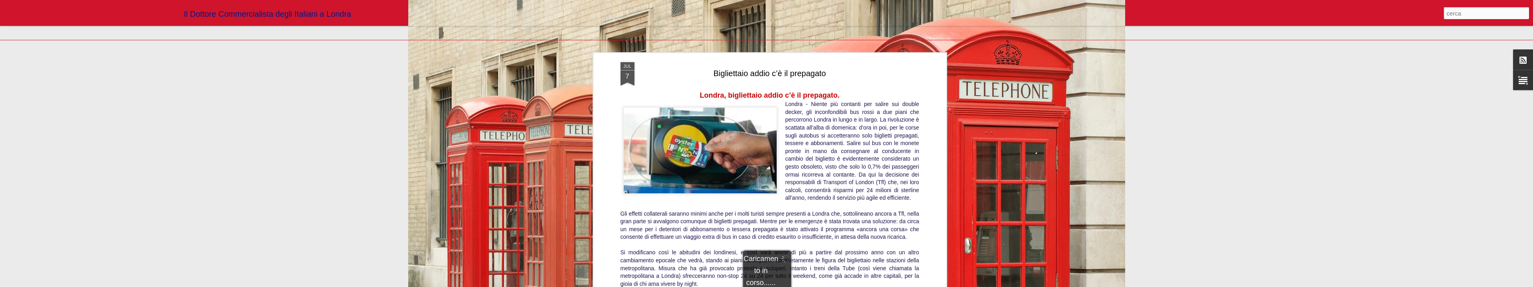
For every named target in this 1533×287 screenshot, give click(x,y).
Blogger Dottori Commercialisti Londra (801, 101)
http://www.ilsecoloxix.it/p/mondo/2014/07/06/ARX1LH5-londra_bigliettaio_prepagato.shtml (769, 89)
